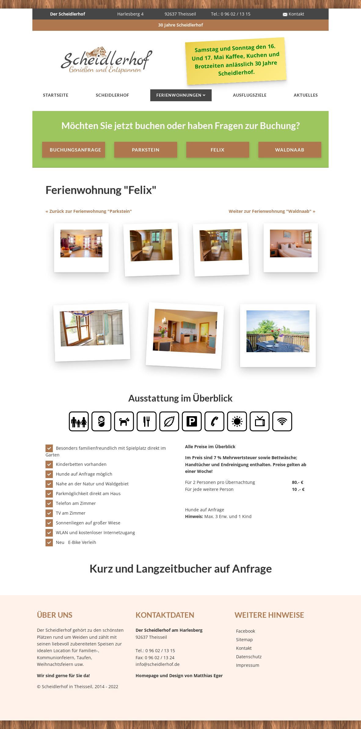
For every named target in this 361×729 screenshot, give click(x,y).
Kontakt (293, 14)
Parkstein (145, 149)
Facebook (245, 631)
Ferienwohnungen (179, 95)
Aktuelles (306, 95)
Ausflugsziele (250, 95)
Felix (217, 149)
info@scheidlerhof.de (158, 664)
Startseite (55, 95)
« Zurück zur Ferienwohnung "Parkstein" (89, 211)
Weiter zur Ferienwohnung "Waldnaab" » (272, 211)
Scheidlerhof (112, 95)
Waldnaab (289, 149)
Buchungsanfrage (75, 149)
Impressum (247, 665)
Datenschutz (249, 656)
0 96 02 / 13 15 (160, 650)
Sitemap (244, 639)
